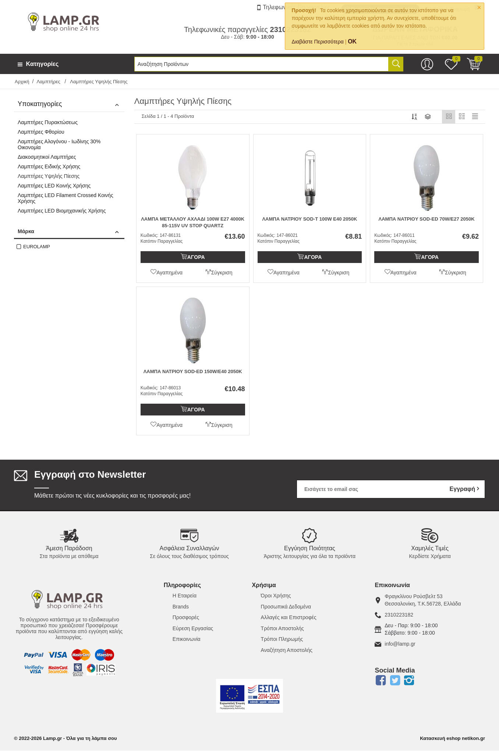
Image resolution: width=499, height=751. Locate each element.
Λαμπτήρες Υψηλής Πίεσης (48, 176)
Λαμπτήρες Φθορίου (41, 132)
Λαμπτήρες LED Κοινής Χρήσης (54, 186)
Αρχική (22, 81)
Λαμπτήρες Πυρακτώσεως (48, 122)
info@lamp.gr (400, 644)
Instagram (409, 681)
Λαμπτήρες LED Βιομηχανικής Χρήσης (62, 211)
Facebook (380, 681)
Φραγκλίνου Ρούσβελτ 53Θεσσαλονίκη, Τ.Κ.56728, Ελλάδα (423, 600)
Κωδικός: (149, 235)
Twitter (395, 681)
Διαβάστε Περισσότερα (318, 42)
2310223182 (399, 615)
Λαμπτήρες (48, 81)
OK (352, 41)
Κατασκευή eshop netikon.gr (452, 738)
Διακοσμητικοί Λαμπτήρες (47, 157)
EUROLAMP (36, 246)
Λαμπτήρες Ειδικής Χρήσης (49, 166)
